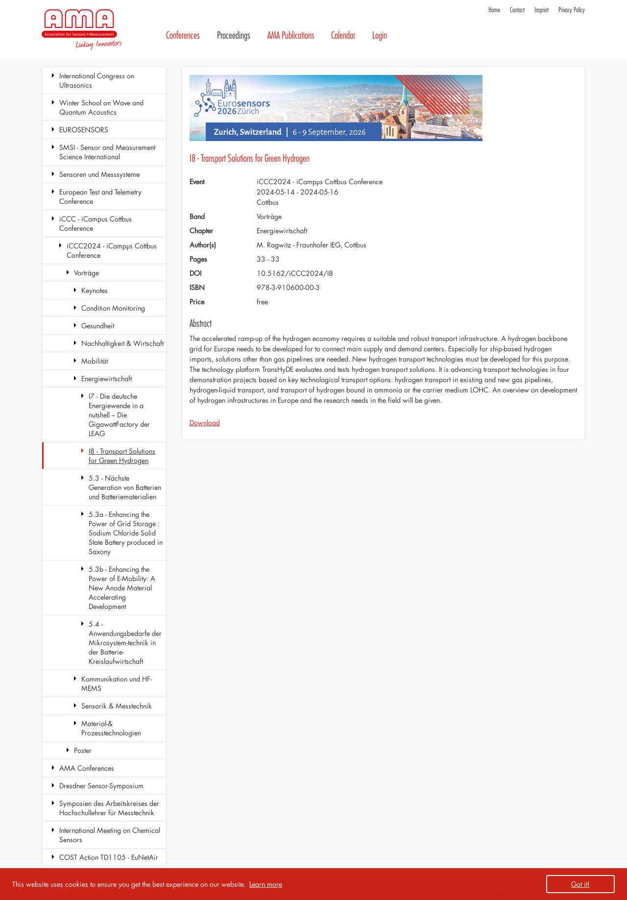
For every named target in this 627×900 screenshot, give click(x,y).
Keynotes (94, 290)
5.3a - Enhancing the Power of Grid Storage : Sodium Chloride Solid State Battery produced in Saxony (126, 533)
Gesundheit (97, 325)
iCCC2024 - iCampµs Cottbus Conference (112, 250)
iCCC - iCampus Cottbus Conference (95, 223)
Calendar (343, 35)
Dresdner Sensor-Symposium (101, 785)
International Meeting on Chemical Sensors (109, 835)
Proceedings (233, 35)
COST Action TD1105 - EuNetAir (108, 857)
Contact (517, 10)
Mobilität (94, 360)
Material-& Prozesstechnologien (111, 728)
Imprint (541, 10)
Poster (83, 750)
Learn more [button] (265, 884)
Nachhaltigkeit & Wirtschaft (122, 343)
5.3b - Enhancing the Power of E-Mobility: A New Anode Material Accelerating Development (122, 587)
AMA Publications (290, 35)
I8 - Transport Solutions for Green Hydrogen (122, 455)
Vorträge (86, 272)
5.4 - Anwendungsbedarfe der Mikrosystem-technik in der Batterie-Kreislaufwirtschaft (125, 642)
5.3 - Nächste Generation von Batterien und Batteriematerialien (125, 487)
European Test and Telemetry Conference (100, 196)
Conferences (183, 35)
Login (379, 35)
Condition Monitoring (113, 308)
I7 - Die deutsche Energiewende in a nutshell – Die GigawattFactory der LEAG (119, 414)
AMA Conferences (86, 768)
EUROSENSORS (83, 129)
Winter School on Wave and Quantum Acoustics (101, 107)
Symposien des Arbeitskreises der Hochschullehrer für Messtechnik (109, 808)
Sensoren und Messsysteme (99, 174)
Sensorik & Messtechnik (116, 705)
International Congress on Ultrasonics (96, 80)
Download (205, 422)
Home (494, 10)
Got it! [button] (580, 884)
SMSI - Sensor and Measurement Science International (107, 152)
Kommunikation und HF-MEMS (116, 683)
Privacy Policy (571, 10)
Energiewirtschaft (106, 378)
